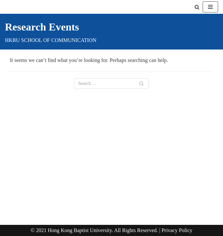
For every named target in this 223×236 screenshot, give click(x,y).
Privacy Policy (177, 230)
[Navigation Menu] (210, 6)
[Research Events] (50, 31)
